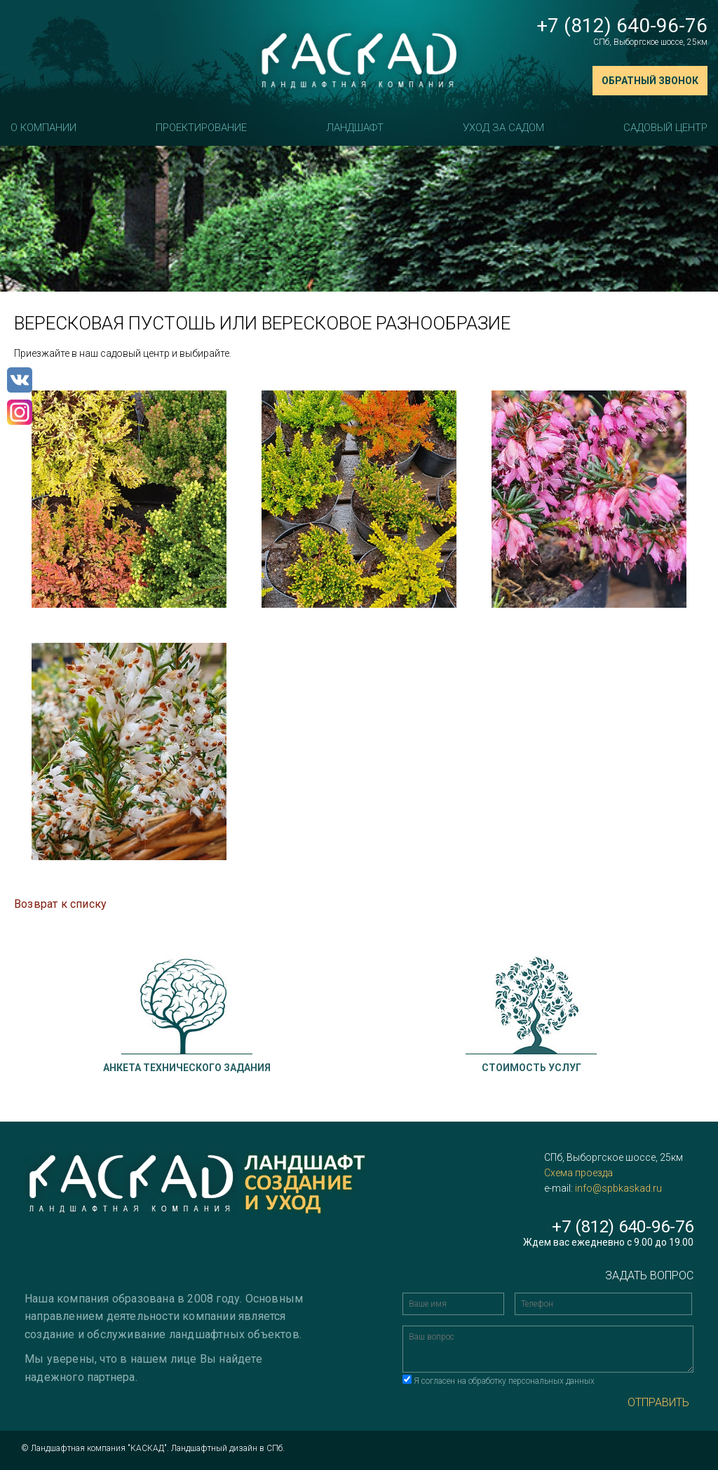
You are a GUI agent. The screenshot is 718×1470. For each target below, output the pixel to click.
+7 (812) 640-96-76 (621, 25)
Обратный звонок (650, 80)
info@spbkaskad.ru (618, 1188)
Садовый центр (665, 127)
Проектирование (201, 127)
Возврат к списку (60, 904)
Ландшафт (355, 127)
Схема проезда (578, 1172)
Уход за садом (503, 127)
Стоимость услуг (531, 1067)
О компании (43, 127)
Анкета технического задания (187, 1067)
